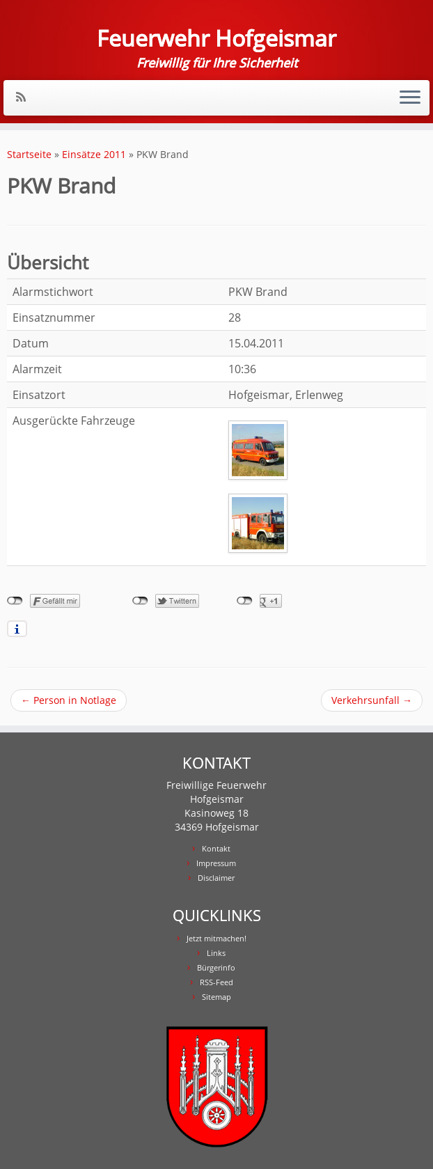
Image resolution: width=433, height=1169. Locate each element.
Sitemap (216, 996)
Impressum (216, 863)
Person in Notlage (68, 700)
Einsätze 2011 (94, 154)
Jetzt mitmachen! (216, 938)
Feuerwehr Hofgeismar (216, 38)
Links (216, 953)
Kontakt (216, 848)
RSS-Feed (216, 982)
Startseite (29, 154)
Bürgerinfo (216, 967)
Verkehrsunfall (371, 700)
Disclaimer (216, 877)
